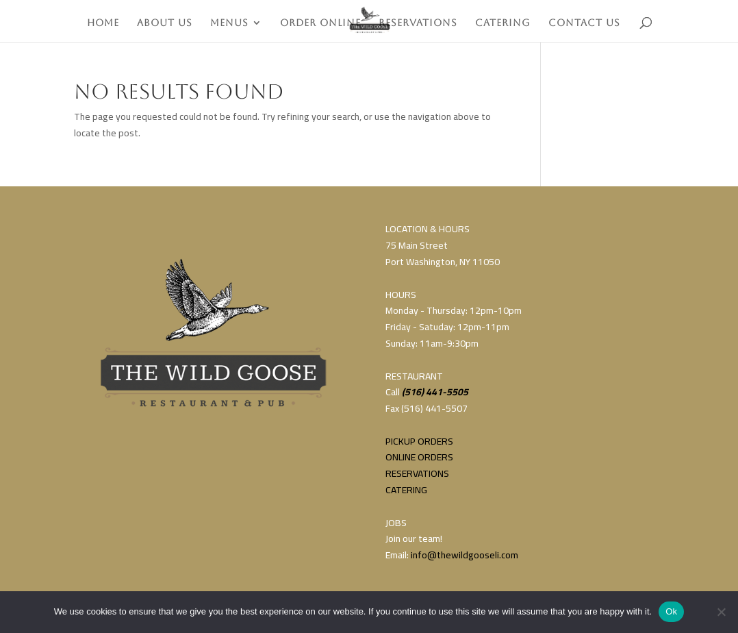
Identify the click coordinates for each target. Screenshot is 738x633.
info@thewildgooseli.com (464, 555)
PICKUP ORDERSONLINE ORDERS (419, 449)
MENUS (229, 23)
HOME (103, 23)
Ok (671, 611)
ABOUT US (164, 23)
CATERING (503, 23)
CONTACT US (584, 23)
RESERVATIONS (418, 23)
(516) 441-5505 (435, 392)
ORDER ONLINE (320, 23)
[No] (721, 612)
